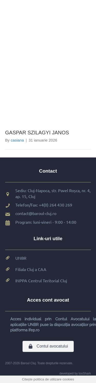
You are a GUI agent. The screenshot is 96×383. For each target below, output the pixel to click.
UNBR (20, 257)
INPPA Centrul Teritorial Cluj (41, 280)
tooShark (85, 373)
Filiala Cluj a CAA (30, 269)
